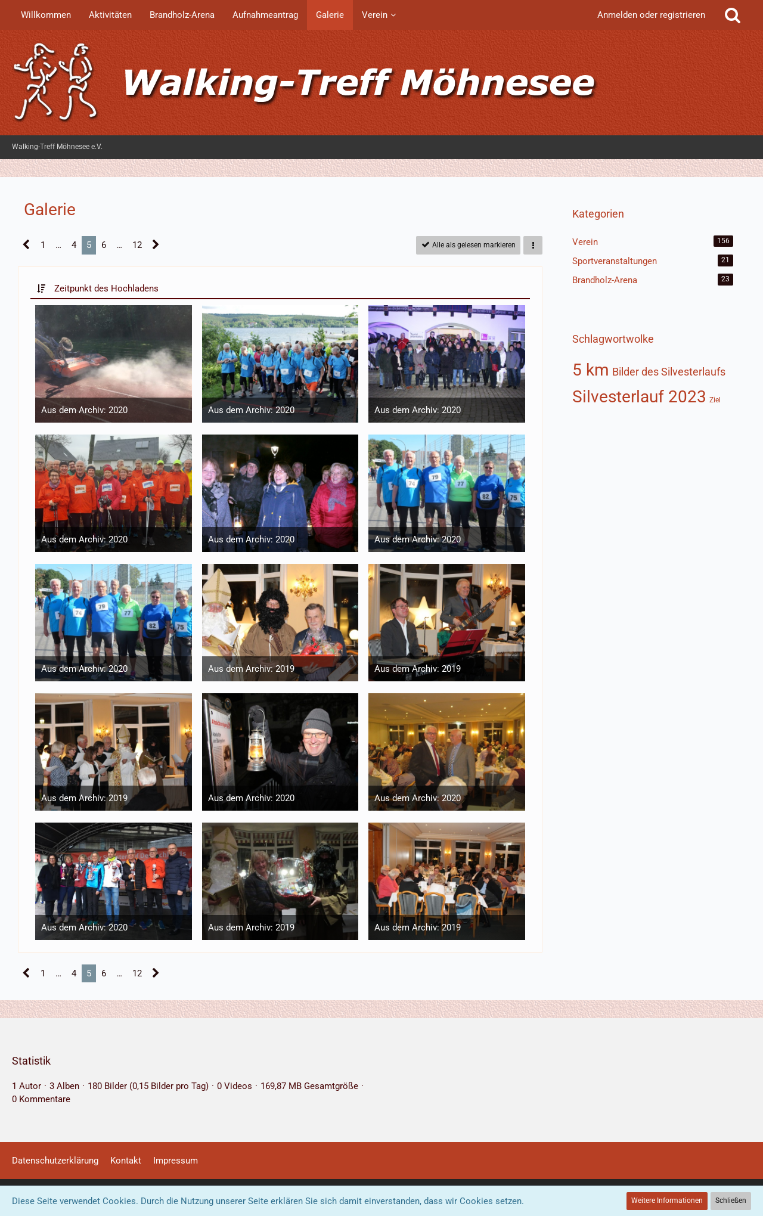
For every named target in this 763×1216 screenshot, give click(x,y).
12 (137, 245)
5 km (590, 370)
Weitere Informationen (667, 1200)
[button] (532, 245)
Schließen (730, 1200)
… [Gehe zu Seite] (58, 245)
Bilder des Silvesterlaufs (668, 371)
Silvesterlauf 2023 (639, 397)
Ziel (715, 400)
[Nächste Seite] (156, 245)
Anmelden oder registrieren (651, 15)
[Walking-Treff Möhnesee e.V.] (381, 82)
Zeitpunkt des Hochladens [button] (106, 288)
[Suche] (732, 15)
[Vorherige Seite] (26, 245)
